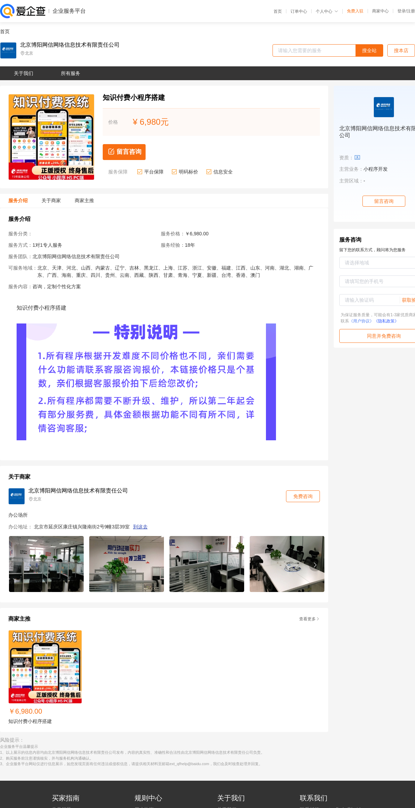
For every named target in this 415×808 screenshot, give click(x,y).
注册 (411, 11)
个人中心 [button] (327, 11)
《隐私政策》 (386, 321)
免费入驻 (355, 11)
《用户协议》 (361, 321)
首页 (278, 11)
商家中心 (380, 11)
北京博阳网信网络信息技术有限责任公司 (70, 45)
